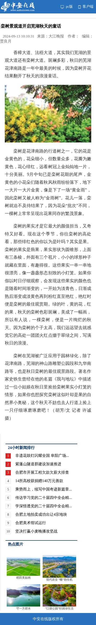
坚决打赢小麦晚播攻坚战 (36, 531)
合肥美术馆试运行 (30, 523)
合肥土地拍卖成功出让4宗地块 (41, 514)
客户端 (85, 6)
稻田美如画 (23, 577)
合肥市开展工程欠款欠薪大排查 (42, 472)
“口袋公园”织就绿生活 (59, 608)
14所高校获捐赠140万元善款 (39, 481)
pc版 (67, 6)
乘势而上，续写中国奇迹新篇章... (43, 489)
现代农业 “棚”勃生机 (59, 579)
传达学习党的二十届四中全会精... (43, 498)
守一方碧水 (23, 608)
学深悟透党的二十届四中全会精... (43, 506)
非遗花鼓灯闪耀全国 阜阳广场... (42, 455)
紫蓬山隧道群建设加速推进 (38, 464)
